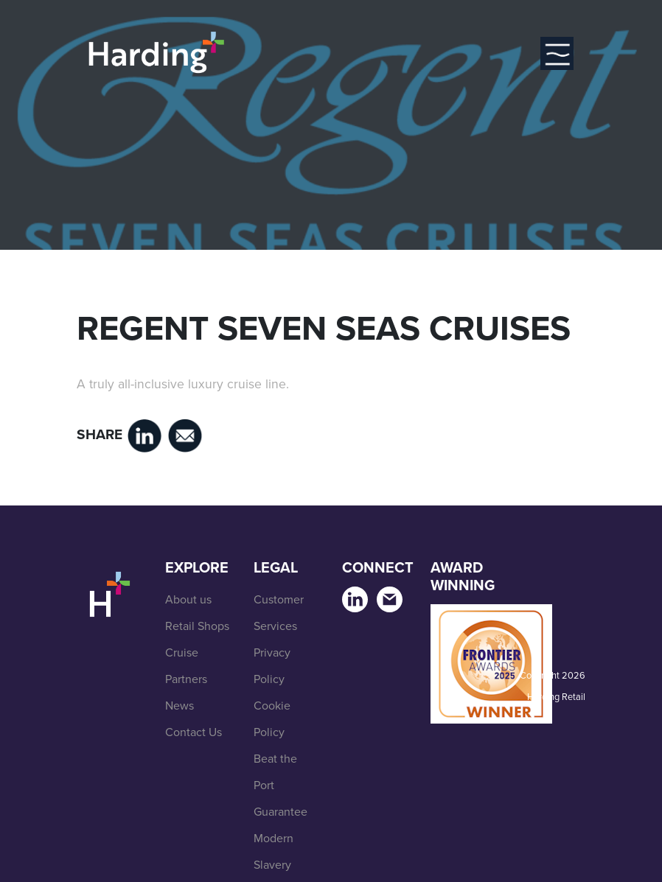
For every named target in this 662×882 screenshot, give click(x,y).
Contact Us (193, 732)
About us (188, 599)
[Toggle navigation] (557, 53)
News (179, 705)
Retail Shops (197, 625)
